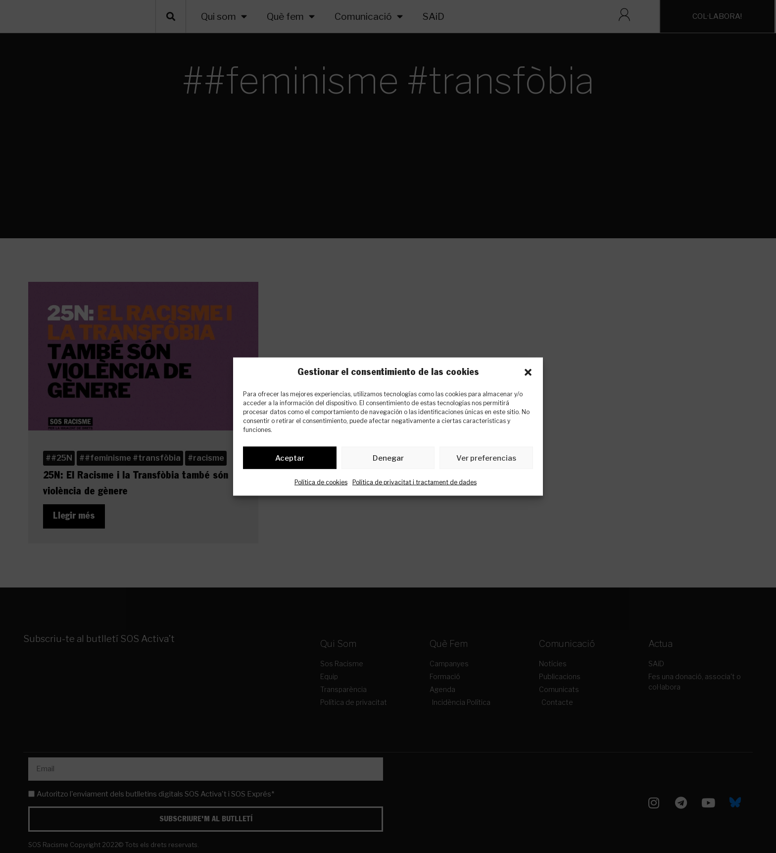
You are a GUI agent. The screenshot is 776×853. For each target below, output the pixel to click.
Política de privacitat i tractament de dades (414, 484)
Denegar (388, 459)
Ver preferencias (486, 459)
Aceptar (289, 459)
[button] (528, 372)
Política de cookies (320, 484)
